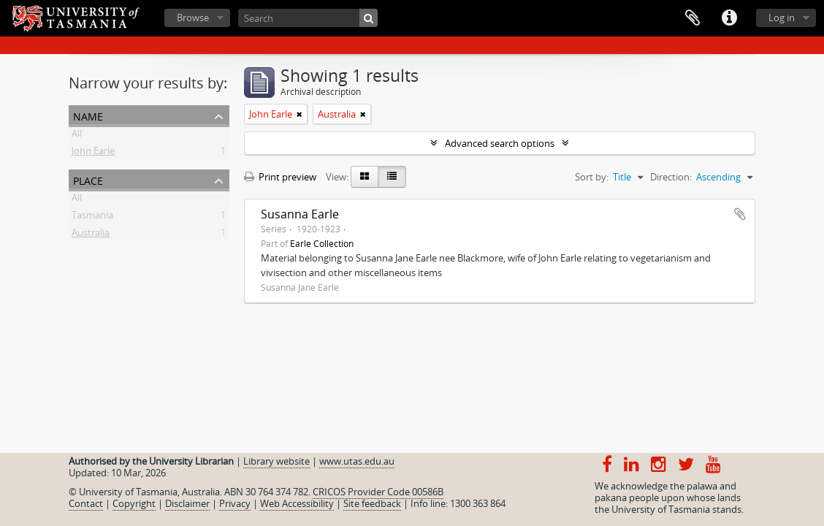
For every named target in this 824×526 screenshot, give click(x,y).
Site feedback (372, 503)
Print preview (280, 176)
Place (88, 179)
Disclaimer (187, 503)
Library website (276, 461)
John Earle (93, 153)
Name (88, 115)
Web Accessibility (297, 503)
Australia (91, 235)
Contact (86, 503)
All (77, 135)
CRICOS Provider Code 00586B (378, 491)
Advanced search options (499, 143)
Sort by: (592, 176)
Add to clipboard (740, 214)
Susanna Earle (300, 214)
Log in (781, 17)
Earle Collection (322, 243)
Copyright (134, 503)
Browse (193, 17)
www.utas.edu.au (356, 461)
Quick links (729, 18)
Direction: (671, 176)
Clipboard (692, 18)
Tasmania (92, 217)
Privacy (235, 503)
